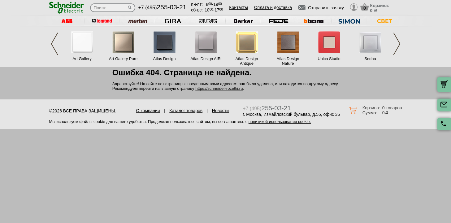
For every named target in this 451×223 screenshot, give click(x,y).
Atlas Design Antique (247, 61)
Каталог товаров (185, 110)
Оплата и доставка (273, 7)
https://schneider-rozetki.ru (219, 88)
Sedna (370, 58)
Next (397, 44)
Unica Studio (329, 58)
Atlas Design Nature (288, 61)
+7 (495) (162, 7)
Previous (54, 44)
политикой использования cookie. (280, 121)
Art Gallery (81, 58)
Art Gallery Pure (123, 58)
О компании (148, 110)
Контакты (238, 7)
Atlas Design (164, 58)
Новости (220, 110)
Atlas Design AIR (205, 58)
